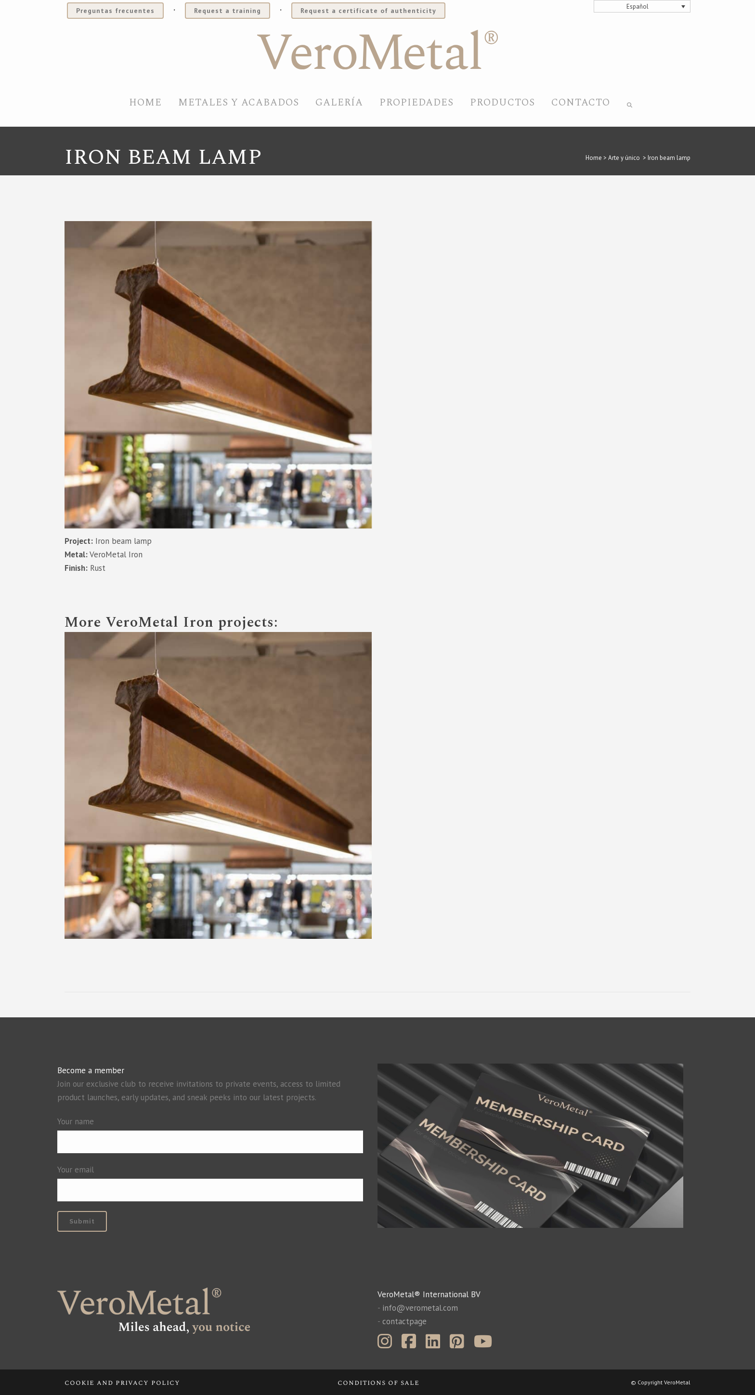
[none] (642, 6)
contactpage (404, 1321)
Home (594, 158)
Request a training (227, 10)
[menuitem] (642, 6)
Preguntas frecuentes (115, 10)
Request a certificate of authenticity (368, 10)
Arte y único (624, 158)
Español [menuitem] (637, 6)
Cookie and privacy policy (122, 1382)
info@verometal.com (420, 1308)
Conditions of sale (378, 1382)
